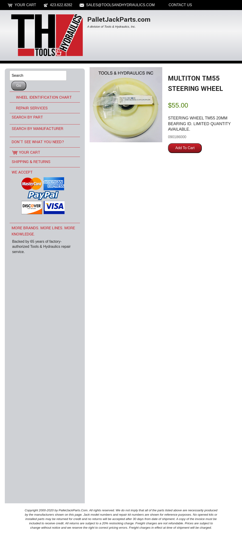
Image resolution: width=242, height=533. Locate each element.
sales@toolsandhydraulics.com (120, 5)
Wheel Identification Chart (44, 97)
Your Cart (25, 5)
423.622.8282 (61, 5)
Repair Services (32, 108)
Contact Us (180, 5)
